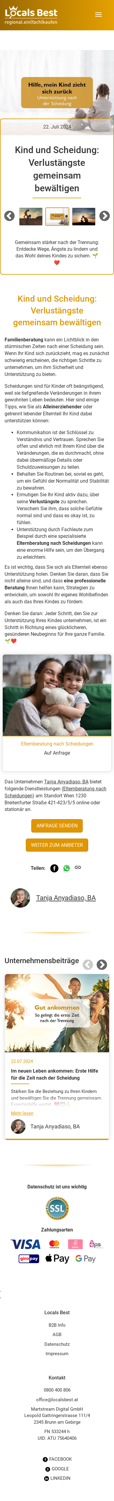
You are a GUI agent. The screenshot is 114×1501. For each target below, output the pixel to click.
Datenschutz (57, 1344)
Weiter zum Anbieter (57, 845)
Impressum (57, 1353)
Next (105, 216)
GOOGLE (57, 1469)
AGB (57, 1334)
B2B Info (57, 1325)
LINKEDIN (57, 1478)
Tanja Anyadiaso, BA (66, 782)
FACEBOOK (57, 1459)
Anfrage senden (57, 826)
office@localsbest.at (57, 1399)
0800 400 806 (57, 1390)
